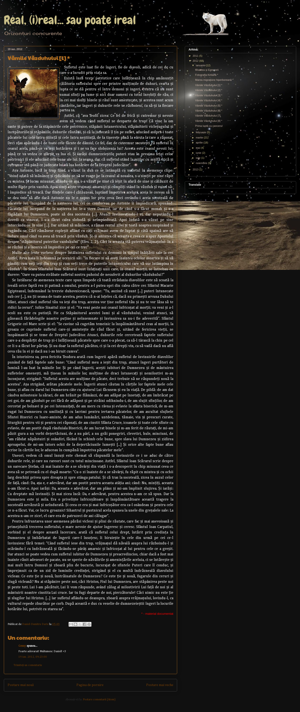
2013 (196, 169)
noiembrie (202, 163)
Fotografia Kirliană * (206, 74)
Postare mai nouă (21, 685)
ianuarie (201, 65)
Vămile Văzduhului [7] (207, 115)
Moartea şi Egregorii (206, 69)
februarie (201, 132)
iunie (199, 152)
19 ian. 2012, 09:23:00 (32, 657)
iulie (198, 157)
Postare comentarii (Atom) (99, 699)
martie (200, 137)
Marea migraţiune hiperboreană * (214, 79)
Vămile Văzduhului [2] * (208, 90)
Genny (22, 646)
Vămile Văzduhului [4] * (208, 100)
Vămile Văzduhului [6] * (208, 110)
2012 (196, 60)
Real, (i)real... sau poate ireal (70, 20)
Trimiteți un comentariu (28, 665)
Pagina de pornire (90, 685)
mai (198, 147)
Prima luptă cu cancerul (208, 125)
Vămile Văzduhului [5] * (208, 105)
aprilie (199, 142)
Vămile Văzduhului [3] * (208, 95)
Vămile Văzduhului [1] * (208, 85)
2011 (196, 55)
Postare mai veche (159, 685)
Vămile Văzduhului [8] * (208, 120)
